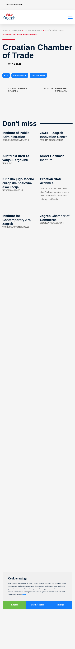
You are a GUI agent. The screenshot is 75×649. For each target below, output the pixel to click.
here (24, 594)
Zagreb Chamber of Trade (14, 90)
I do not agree (37, 605)
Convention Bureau (14, 5)
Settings (60, 605)
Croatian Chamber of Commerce (58, 90)
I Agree (14, 605)
